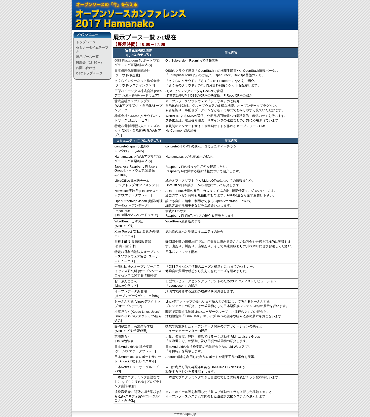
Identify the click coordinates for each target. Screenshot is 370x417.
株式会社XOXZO (126, 116)
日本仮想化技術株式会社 (132, 70)
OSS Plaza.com (126, 60)
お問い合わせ (85, 68)
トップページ (85, 42)
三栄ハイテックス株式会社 (133, 91)
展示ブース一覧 (87, 57)
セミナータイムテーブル (92, 49)
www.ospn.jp (185, 413)
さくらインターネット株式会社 (137, 81)
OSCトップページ (89, 73)
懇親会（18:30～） (90, 62)
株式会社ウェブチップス (132, 101)
